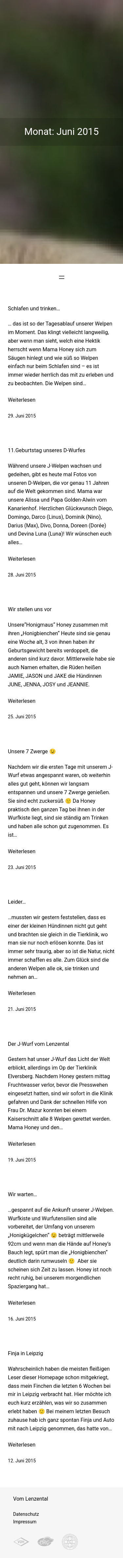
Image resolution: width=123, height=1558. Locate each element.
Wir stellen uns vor (29, 609)
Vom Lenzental (30, 1499)
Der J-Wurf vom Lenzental (38, 1044)
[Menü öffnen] (62, 277)
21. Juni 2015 (22, 1009)
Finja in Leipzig (25, 1353)
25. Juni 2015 (22, 716)
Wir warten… (22, 1194)
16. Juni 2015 (22, 1319)
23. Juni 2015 (22, 867)
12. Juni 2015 (22, 1460)
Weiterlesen (21, 400)
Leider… (17, 902)
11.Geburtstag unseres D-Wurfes (46, 450)
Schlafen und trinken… (34, 308)
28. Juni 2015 (22, 574)
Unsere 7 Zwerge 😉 (32, 751)
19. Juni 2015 (22, 1160)
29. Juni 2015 (22, 416)
